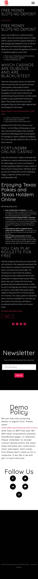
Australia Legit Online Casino (11, 311)
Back (7, 316)
